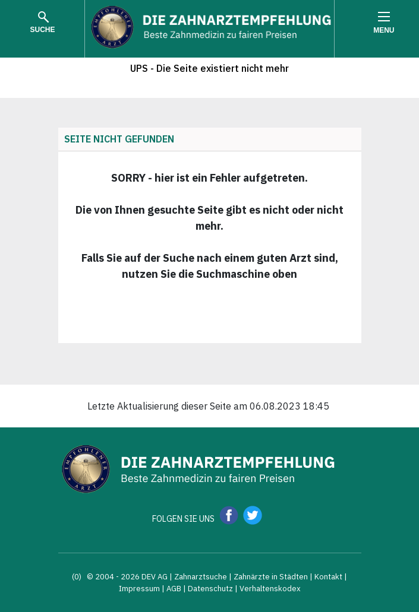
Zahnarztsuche (200, 577)
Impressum (139, 589)
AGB (173, 589)
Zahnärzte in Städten (271, 577)
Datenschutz (210, 589)
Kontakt (328, 577)
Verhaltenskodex (270, 589)
